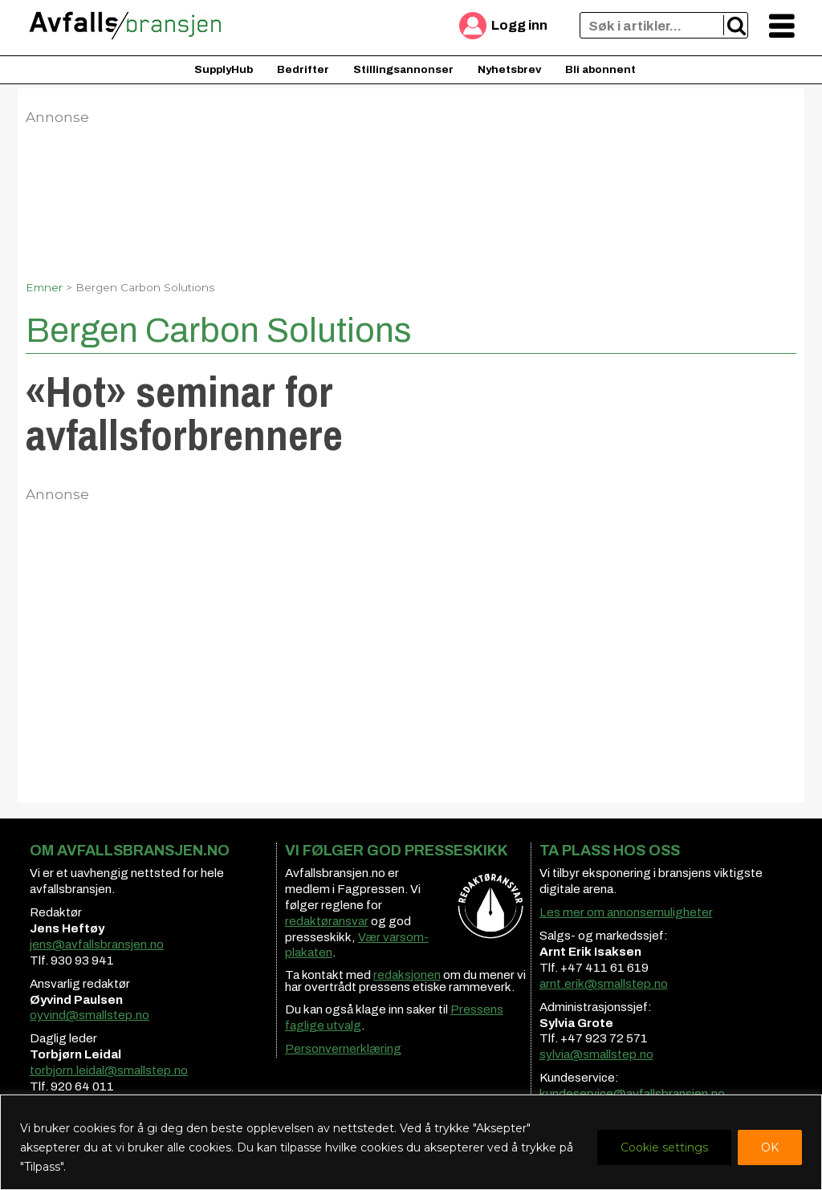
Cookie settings (664, 1147)
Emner (44, 287)
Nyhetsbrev (509, 69)
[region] (411, 1142)
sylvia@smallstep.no (596, 1054)
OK (770, 1147)
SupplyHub (223, 69)
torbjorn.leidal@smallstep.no (109, 1070)
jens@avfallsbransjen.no (97, 944)
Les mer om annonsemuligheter (626, 912)
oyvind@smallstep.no (89, 1015)
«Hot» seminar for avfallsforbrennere (184, 413)
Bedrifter (303, 69)
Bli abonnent (600, 69)
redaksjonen (407, 975)
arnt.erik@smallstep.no (603, 983)
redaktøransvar (326, 921)
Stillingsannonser (403, 69)
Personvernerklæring (343, 1048)
